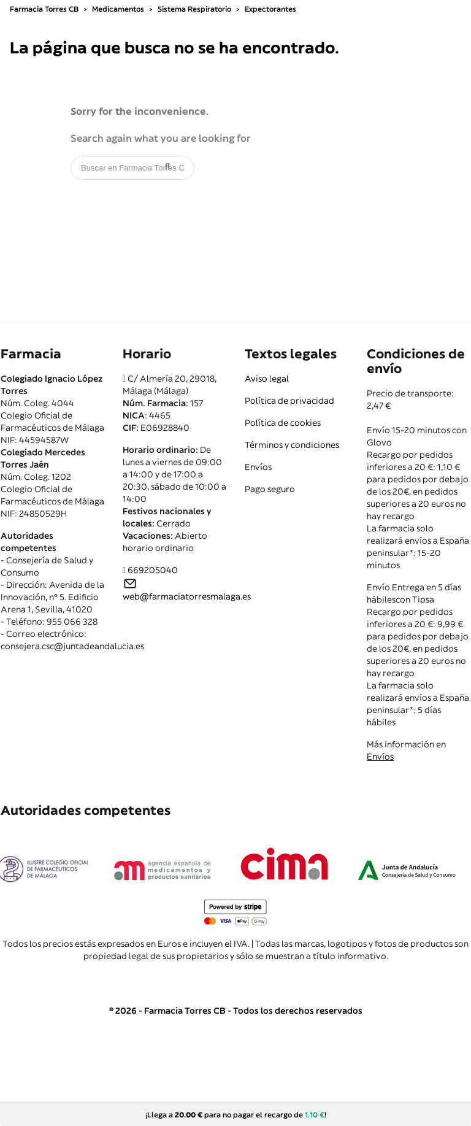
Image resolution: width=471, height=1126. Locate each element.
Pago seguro (270, 489)
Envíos (258, 466)
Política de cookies (283, 422)
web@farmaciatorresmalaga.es (187, 596)
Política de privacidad (289, 400)
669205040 (153, 570)
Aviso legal (267, 378)
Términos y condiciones (292, 444)
